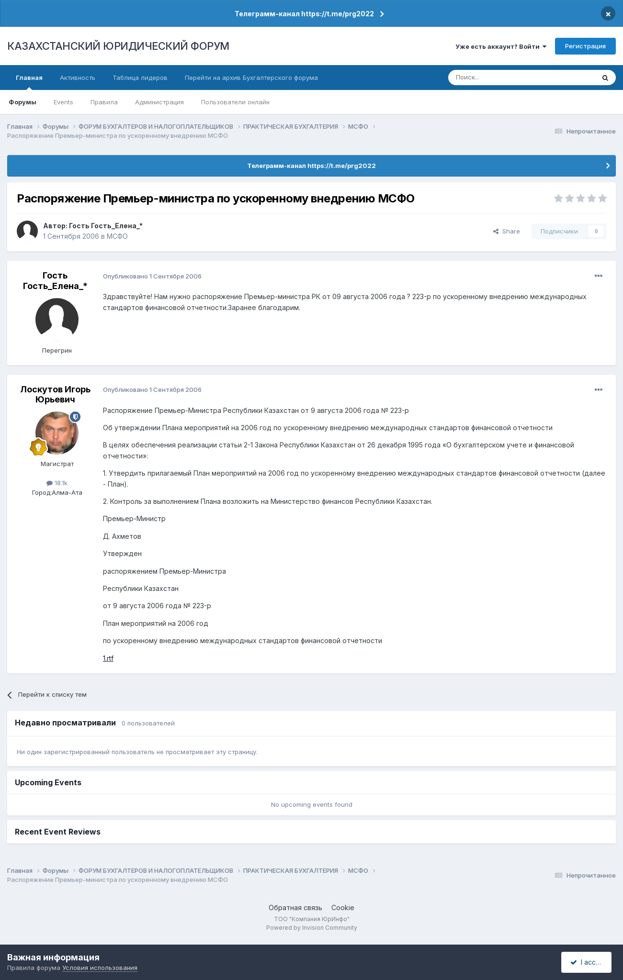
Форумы (22, 102)
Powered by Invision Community (311, 927)
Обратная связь (295, 907)
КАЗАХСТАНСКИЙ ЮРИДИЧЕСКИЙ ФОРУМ (118, 46)
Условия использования (99, 967)
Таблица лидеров (140, 77)
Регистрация (585, 46)
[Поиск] (495, 77)
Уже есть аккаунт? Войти (500, 46)
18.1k (57, 483)
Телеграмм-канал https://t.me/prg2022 (304, 14)
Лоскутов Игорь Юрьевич (55, 394)
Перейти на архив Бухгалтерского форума (251, 77)
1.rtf (108, 658)
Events (63, 102)
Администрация (159, 102)
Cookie (342, 907)
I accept (588, 962)
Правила (104, 102)
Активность (77, 77)
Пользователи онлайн (235, 102)
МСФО (117, 236)
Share (506, 231)
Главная (29, 82)
